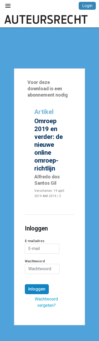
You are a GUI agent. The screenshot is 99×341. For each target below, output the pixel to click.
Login (87, 5)
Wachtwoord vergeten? (46, 302)
